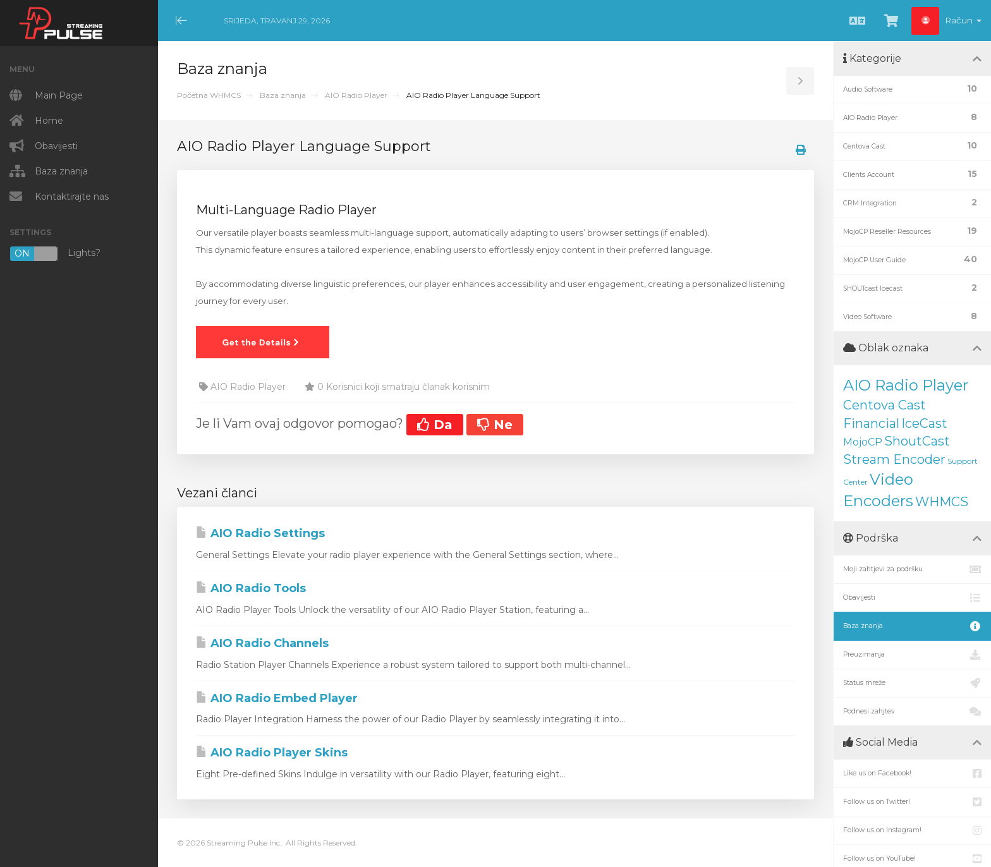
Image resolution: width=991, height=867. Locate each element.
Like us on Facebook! (912, 773)
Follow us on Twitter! (912, 801)
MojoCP (862, 442)
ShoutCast (917, 441)
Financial (871, 423)
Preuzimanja (912, 654)
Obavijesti (912, 597)
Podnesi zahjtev (912, 711)
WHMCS (941, 501)
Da (435, 424)
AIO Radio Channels (262, 643)
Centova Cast (884, 405)
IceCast (924, 423)
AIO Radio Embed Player (277, 698)
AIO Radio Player (356, 95)
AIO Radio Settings (260, 533)
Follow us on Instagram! (912, 830)
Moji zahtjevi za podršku (912, 569)
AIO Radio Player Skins (272, 753)
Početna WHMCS (209, 95)
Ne (495, 424)
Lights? (54, 254)
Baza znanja (283, 95)
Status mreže (912, 683)
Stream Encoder (894, 459)
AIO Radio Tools (251, 588)
